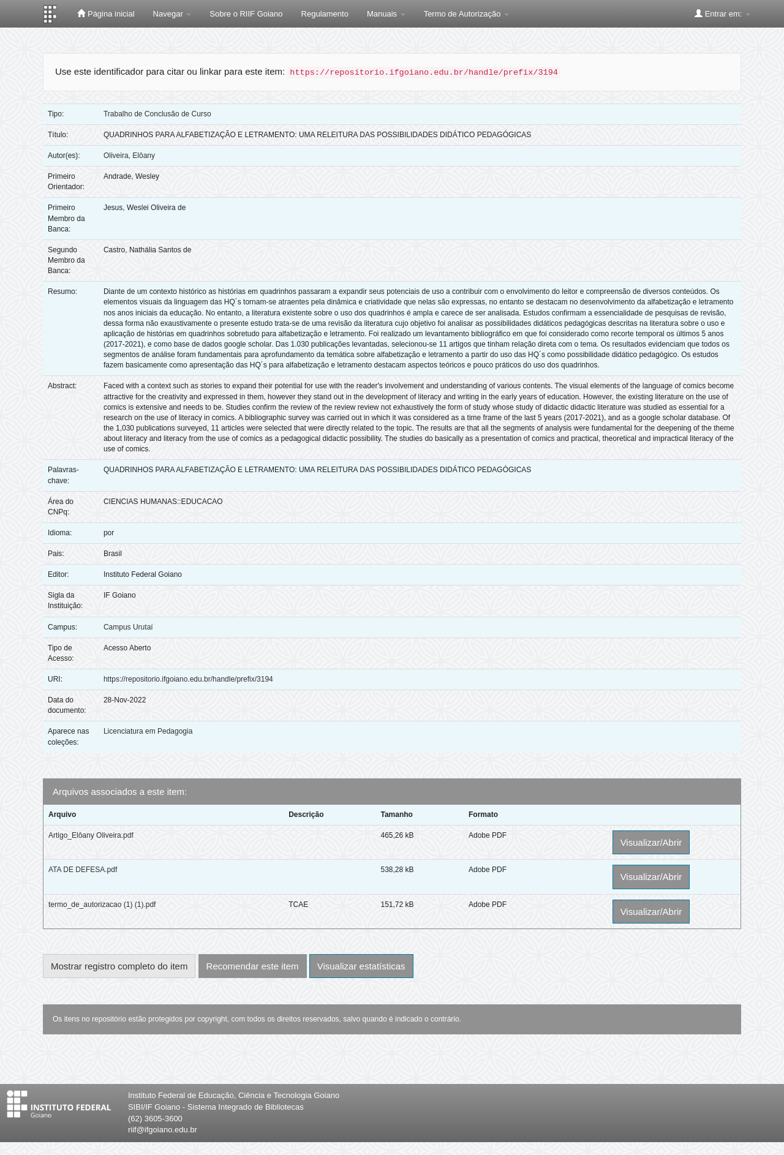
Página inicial (105, 13)
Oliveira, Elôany (129, 155)
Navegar (172, 13)
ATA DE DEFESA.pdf (82, 869)
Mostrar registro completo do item (119, 966)
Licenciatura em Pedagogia (148, 731)
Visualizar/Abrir (651, 842)
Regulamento (325, 13)
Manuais (386, 13)
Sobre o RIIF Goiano (245, 13)
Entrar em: (722, 13)
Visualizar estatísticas (361, 966)
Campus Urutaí (128, 627)
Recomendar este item (252, 966)
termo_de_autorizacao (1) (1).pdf (102, 904)
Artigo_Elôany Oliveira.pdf (91, 835)
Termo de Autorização (466, 13)
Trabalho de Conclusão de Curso (157, 114)
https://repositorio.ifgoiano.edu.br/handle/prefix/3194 (188, 679)
